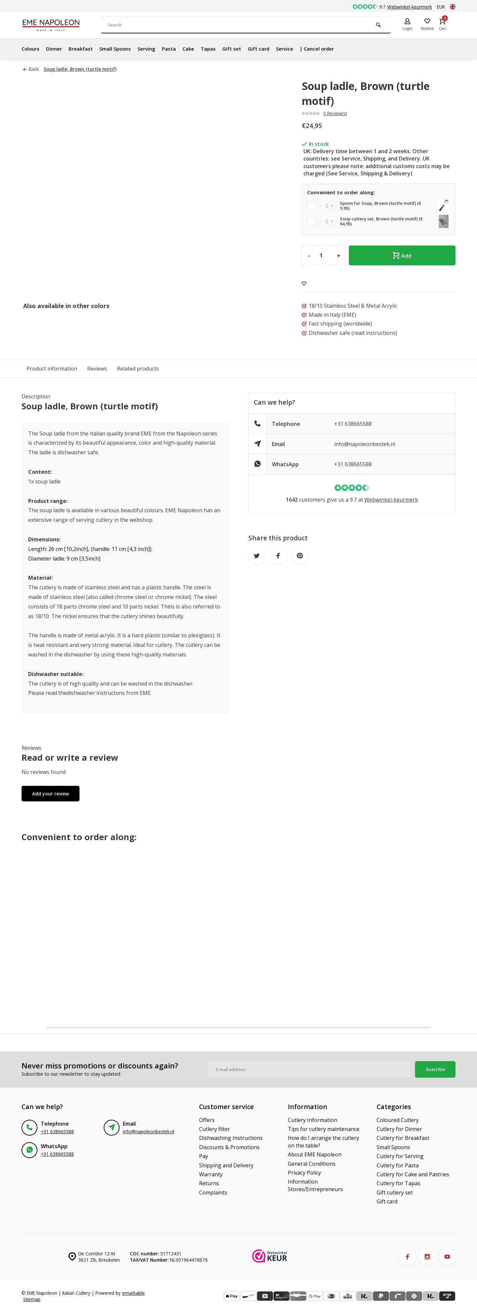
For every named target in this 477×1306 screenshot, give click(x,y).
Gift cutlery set (395, 1192)
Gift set (243, 48)
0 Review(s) (335, 113)
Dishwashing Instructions (231, 1138)
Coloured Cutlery (398, 1120)
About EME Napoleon (315, 1154)
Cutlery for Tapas (398, 1183)
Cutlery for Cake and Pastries (413, 1174)
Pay (203, 1156)
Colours (31, 48)
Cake (197, 48)
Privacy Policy (304, 1172)
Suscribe (435, 1069)
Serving (153, 48)
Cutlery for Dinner (399, 1129)
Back (31, 69)
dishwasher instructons (96, 693)
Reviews (97, 368)
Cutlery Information (312, 1120)
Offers (207, 1120)
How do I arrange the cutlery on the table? (323, 1141)
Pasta (177, 48)
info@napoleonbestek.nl (364, 444)
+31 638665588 (353, 424)
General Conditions (312, 1163)
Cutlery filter (214, 1129)
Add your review (50, 793)
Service (298, 48)
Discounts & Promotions (229, 1147)
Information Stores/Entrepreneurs (315, 1185)
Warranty (211, 1174)
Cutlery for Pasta (398, 1165)
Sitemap (31, 1299)
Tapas (218, 48)
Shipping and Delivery (226, 1165)
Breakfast (84, 48)
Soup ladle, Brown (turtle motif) (80, 69)
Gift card (270, 48)
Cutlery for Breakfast (403, 1138)
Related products (138, 368)
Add (402, 255)
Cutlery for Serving (400, 1156)
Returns (209, 1183)
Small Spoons (120, 48)
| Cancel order (333, 48)
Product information (51, 368)
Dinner (56, 48)
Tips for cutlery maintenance (323, 1129)
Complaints (213, 1192)
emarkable (133, 1293)
